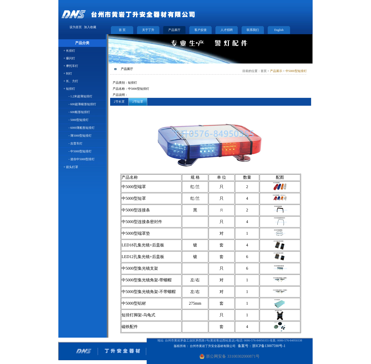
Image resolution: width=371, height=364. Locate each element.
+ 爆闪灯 (69, 58)
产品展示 (275, 71)
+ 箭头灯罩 (70, 167)
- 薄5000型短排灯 (80, 135)
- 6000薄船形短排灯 (82, 128)
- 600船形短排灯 (79, 112)
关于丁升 (148, 30)
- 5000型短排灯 (79, 120)
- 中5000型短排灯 (80, 151)
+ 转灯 (67, 73)
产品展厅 (174, 30)
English (279, 30)
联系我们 (253, 30)
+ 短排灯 (69, 88)
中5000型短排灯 (296, 71)
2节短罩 (137, 101)
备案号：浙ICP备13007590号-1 (261, 346)
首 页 (122, 30)
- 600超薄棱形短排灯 (82, 104)
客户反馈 (200, 30)
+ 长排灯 (69, 50)
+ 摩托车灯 (70, 66)
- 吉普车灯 (75, 143)
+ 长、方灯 (70, 81)
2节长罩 (119, 101)
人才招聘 (227, 30)
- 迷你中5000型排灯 (82, 159)
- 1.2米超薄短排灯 (80, 96)
